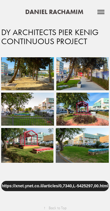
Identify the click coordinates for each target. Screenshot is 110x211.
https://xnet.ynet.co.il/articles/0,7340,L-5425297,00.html (54, 186)
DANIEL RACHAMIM (55, 12)
